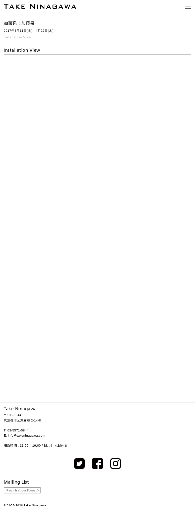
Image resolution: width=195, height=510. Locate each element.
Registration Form (20, 490)
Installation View (17, 37)
